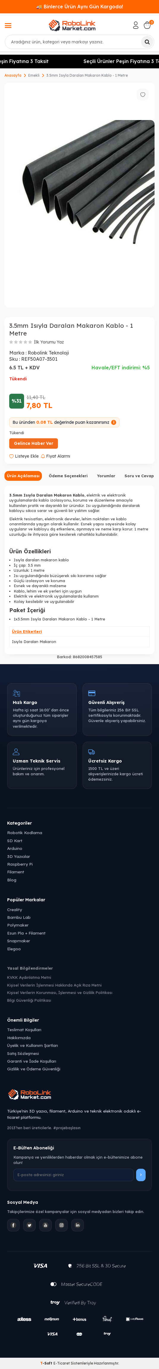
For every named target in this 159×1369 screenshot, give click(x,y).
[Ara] (147, 42)
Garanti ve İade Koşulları (31, 1061)
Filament (15, 871)
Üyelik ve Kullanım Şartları (32, 1045)
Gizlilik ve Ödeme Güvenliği (33, 1068)
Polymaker (18, 924)
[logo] (72, 25)
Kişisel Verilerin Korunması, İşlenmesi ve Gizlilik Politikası (59, 992)
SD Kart (14, 840)
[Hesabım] (136, 25)
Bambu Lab (19, 917)
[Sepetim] (147, 25)
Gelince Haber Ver (33, 443)
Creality (14, 909)
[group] (79, 195)
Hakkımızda (19, 1037)
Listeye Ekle (24, 456)
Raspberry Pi (20, 864)
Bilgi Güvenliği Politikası (29, 1000)
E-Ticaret (61, 1363)
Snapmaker (18, 940)
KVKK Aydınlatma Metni (29, 977)
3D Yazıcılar (18, 856)
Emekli (34, 75)
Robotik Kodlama (24, 832)
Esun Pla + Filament (26, 932)
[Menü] (8, 26)
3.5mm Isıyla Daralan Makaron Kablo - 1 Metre (87, 75)
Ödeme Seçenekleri (68, 475)
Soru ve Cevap (139, 475)
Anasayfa (12, 75)
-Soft (46, 1363)
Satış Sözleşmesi (23, 1053)
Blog (11, 879)
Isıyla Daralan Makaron (34, 641)
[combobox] (79, 42)
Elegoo (14, 948)
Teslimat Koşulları (24, 1029)
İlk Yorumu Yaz (49, 342)
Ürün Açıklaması (23, 475)
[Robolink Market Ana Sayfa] (79, 1095)
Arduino (14, 848)
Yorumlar (106, 475)
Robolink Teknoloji (48, 353)
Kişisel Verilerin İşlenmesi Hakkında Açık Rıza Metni (54, 985)
